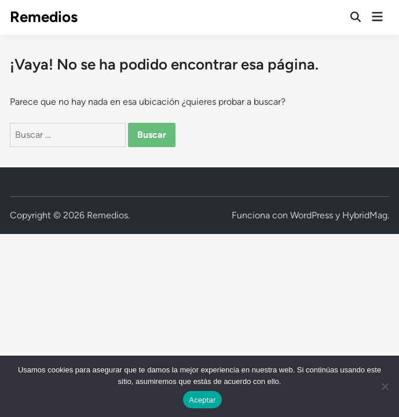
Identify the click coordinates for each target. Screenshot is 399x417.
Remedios (44, 17)
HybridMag (364, 215)
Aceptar (202, 400)
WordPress (311, 215)
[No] (384, 386)
